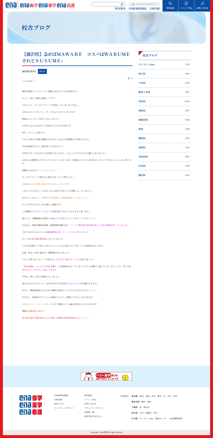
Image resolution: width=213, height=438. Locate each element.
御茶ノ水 (161, 396)
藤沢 (149, 402)
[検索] (122, 4)
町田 (175, 396)
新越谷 (148, 413)
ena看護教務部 (175, 419)
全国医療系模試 (137, 8)
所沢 (155, 413)
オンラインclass (146, 419)
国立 (169, 396)
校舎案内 (120, 8)
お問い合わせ (202, 8)
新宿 (141, 396)
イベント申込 (186, 8)
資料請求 (170, 8)
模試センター (161, 419)
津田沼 (146, 407)
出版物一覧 (89, 412)
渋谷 (153, 396)
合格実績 (154, 8)
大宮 (141, 413)
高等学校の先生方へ (93, 416)
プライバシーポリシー (94, 408)
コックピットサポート (146, 4)
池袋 (147, 396)
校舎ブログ (59, 404)
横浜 (143, 402)
